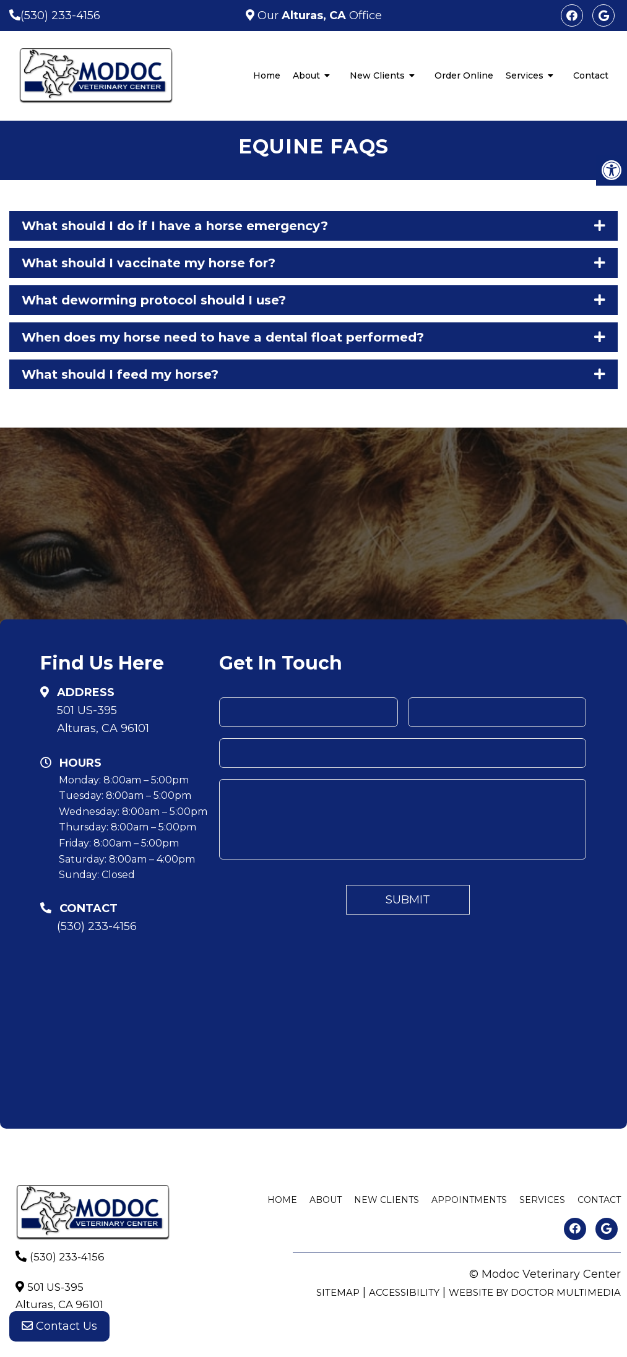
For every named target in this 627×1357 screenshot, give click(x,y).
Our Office (318, 15)
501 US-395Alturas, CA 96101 (103, 719)
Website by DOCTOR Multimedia (535, 1292)
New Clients (377, 75)
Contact (590, 75)
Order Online (464, 75)
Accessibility (404, 1292)
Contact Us (59, 1332)
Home (266, 75)
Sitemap (338, 1292)
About (306, 75)
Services (524, 75)
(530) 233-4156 (60, 15)
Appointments (469, 1199)
